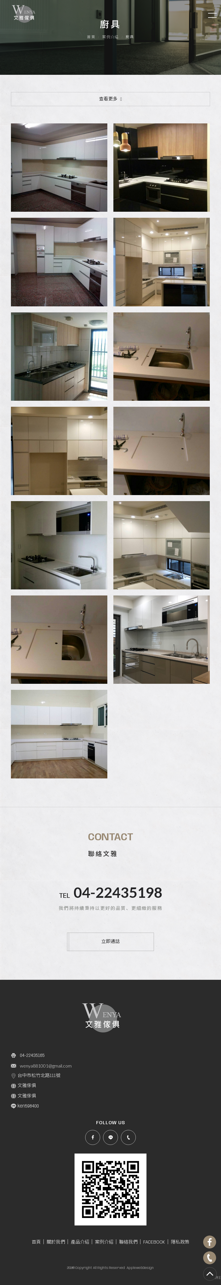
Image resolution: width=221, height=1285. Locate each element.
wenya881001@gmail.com (46, 1065)
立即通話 (110, 941)
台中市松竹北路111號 (35, 1075)
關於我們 (56, 1242)
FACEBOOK (154, 1242)
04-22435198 (118, 892)
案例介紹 (110, 37)
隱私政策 (180, 1242)
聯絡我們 (128, 1242)
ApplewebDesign (140, 1268)
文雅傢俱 (23, 1086)
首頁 (91, 37)
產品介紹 (80, 1242)
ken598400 (25, 1106)
